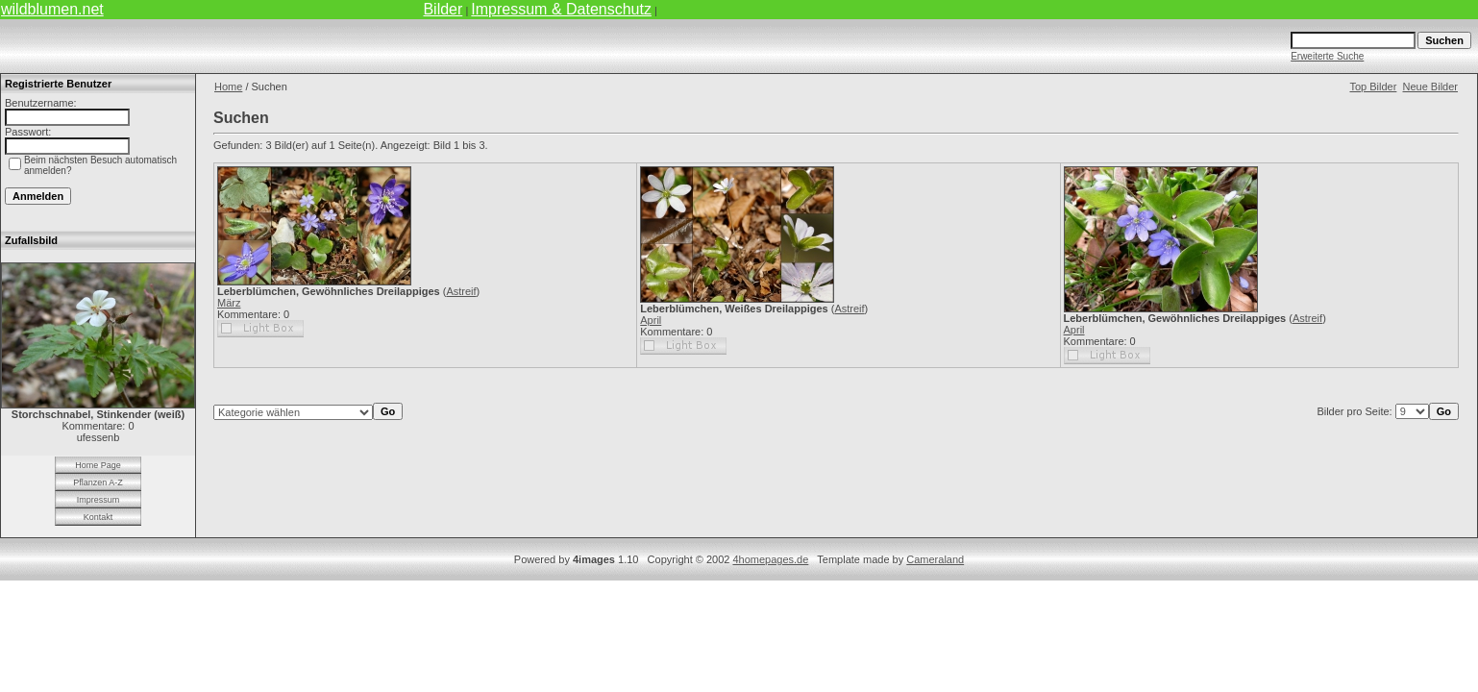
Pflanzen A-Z (98, 482)
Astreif (461, 291)
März (228, 303)
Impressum (98, 500)
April (650, 320)
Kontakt (98, 517)
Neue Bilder (1430, 86)
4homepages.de (770, 559)
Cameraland (935, 559)
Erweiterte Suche (1327, 56)
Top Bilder (1372, 86)
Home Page (98, 465)
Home (228, 86)
